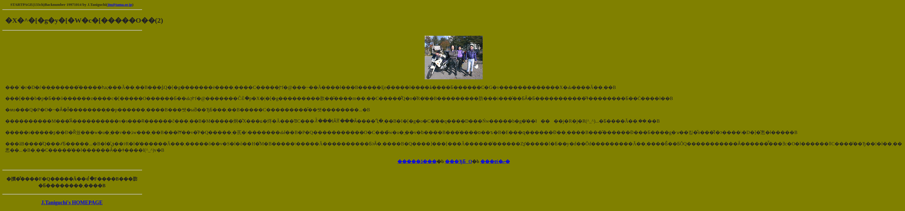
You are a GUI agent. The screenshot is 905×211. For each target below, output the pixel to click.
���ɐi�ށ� (495, 161)
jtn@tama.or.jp (120, 4)
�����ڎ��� (417, 161)
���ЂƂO (458, 161)
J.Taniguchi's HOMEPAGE (72, 202)
